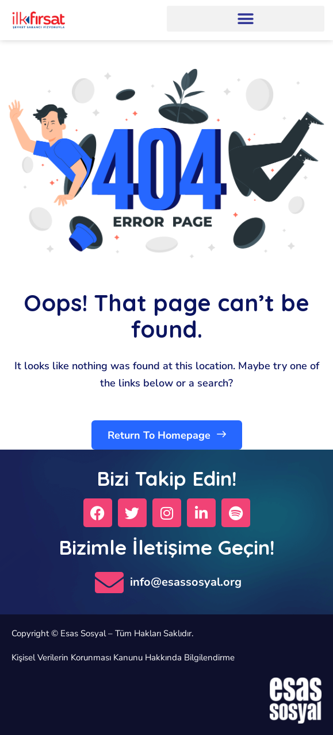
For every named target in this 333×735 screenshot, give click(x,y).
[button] (246, 19)
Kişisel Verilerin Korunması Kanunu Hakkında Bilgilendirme (123, 657)
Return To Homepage (167, 434)
